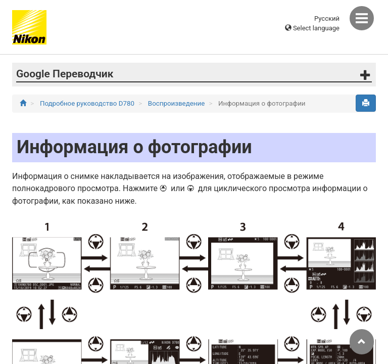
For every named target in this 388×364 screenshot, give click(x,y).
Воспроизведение (177, 103)
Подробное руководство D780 (88, 103)
